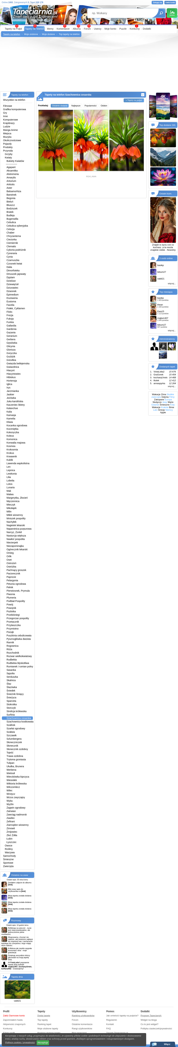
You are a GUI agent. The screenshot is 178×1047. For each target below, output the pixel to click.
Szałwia (11, 732)
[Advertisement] (89, 65)
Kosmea (11, 446)
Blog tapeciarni (79, 1033)
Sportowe (8, 862)
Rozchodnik (13, 652)
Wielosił (11, 773)
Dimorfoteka (13, 270)
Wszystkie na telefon (14, 99)
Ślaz (9, 683)
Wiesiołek (12, 780)
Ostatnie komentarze (82, 1024)
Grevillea (11, 360)
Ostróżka (11, 566)
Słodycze (157, 402)
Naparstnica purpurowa (19, 528)
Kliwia (10, 422)
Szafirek (11, 725)
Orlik (9, 556)
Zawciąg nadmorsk (17, 814)
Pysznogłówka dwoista (19, 639)
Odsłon (104, 106)
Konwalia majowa (16, 442)
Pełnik (10, 587)
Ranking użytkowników (83, 1015)
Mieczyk (11, 504)
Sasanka (11, 670)
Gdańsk (155, 404)
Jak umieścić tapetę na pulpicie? (122, 1015)
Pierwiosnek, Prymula (18, 590)
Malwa (10, 494)
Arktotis (11, 184)
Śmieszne (8, 859)
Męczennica (13, 501)
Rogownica (12, 645)
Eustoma (11, 301)
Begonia (11, 198)
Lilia (9, 477)
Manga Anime (10, 130)
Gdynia (165, 397)
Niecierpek (12, 542)
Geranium (12, 336)
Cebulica (11, 222)
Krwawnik (12, 456)
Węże (170, 402)
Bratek (10, 212)
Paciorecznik (13, 573)
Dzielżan (11, 280)
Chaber (10, 232)
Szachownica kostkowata (20, 721)
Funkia (10, 322)
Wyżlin (10, 804)
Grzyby (8, 154)
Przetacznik (13, 621)
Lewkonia (12, 473)
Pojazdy (7, 143)
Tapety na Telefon (34, 28)
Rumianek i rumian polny (20, 666)
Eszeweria (12, 298)
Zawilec (11, 818)
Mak (9, 490)
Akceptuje (42, 1042)
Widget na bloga (149, 1020)
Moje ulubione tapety (47, 1028)
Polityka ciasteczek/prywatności (156, 1028)
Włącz (167, 1044)
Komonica (12, 439)
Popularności (90, 106)
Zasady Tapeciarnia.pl (117, 1033)
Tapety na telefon (11, 34)
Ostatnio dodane (59, 106)
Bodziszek (12, 208)
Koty (172, 404)
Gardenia (12, 329)
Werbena (11, 769)
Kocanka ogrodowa (17, 425)
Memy (50, 28)
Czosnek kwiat (14, 263)
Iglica (9, 384)
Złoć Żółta (12, 835)
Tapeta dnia (17, 977)
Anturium (11, 181)
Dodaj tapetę (43, 1015)
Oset (9, 559)
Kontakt (110, 1024)
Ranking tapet (44, 1024)
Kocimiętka (12, 429)
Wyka (10, 800)
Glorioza (11, 349)
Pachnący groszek (16, 570)
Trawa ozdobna (15, 756)
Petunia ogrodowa (16, 583)
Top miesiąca (165, 292)
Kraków (164, 407)
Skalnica (11, 680)
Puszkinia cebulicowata (19, 635)
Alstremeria (13, 174)
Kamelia (11, 418)
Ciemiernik (12, 243)
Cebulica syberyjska (17, 225)
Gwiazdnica (13, 367)
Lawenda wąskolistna (18, 463)
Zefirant (11, 821)
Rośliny (9, 849)
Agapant (11, 167)
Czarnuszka (13, 260)
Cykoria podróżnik (16, 249)
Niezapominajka (15, 546)
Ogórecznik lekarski (17, 549)
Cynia (10, 256)
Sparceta (11, 701)
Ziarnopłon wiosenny (18, 825)
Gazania (11, 332)
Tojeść (10, 752)
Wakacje (156, 394)
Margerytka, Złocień (17, 497)
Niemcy (169, 410)
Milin (9, 511)
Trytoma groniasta (16, 759)
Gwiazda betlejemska (18, 363)
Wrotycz (11, 794)
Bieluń (10, 201)
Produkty (8, 147)
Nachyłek (12, 521)
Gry (5, 112)
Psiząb (10, 632)
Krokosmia (12, 449)
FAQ (108, 1028)
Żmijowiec (12, 831)
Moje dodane (48, 34)
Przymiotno (13, 628)
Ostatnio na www (19, 875)
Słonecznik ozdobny (17, 749)
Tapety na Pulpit (13, 28)
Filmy (172, 397)
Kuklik (10, 460)
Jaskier (10, 394)
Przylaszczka (14, 625)
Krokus (10, 453)
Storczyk (11, 707)
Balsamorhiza (14, 191)
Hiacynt (11, 370)
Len (8, 466)
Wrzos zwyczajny (16, 797)
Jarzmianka (13, 391)
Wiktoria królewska (17, 783)
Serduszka (12, 676)
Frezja (10, 315)
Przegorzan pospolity (18, 618)
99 (89, 26)
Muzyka (7, 137)
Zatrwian (11, 811)
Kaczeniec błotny (16, 404)
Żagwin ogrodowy (16, 807)
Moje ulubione (31, 34)
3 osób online (166, 258)
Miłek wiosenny (15, 515)
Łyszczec (12, 842)
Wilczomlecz (13, 787)
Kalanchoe (12, 408)
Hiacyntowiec (14, 373)
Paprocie (11, 577)
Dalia (9, 267)
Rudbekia (12, 659)
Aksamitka (12, 170)
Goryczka (12, 353)
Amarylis (11, 177)
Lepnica (11, 470)
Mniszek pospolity (16, 518)
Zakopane (159, 399)
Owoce (8, 845)
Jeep (164, 402)
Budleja (11, 215)
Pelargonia (12, 580)
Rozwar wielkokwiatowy (19, 656)
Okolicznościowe (12, 140)
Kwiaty (8, 157)
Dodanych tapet (167, 366)
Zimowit (11, 828)
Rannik (10, 642)
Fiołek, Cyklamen (16, 308)
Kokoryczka (13, 432)
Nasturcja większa (16, 535)
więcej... (172, 283)
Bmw (171, 407)
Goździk (11, 356)
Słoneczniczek (14, 742)
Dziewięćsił (12, 284)
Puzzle (123, 28)
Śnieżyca (11, 697)
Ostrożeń (11, 563)
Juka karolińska (15, 401)
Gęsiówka (12, 342)
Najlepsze (75, 106)
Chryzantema (14, 236)
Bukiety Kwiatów (15, 161)
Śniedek (11, 690)
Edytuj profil (9, 1033)
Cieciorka (12, 239)
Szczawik (12, 735)
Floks (9, 311)
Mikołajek (12, 508)
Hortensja (12, 380)
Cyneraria (12, 253)
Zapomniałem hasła (13, 1020)
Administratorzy (167, 339)
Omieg (10, 552)
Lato (155, 410)
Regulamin (111, 1020)
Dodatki (147, 28)
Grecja (161, 410)
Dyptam (11, 277)
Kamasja (11, 415)
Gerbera (11, 339)
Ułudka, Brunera (15, 766)
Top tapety (42, 1020)
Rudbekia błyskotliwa (18, 663)
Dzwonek (12, 291)
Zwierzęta (8, 866)
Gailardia (11, 325)
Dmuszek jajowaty (16, 274)
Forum (87, 28)
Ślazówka (12, 687)
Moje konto (110, 28)
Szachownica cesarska (19, 718)
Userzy (97, 28)
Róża (9, 649)
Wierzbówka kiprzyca (18, 776)
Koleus (10, 435)
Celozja (11, 229)
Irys (8, 387)
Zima (163, 394)
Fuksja (10, 318)
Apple (163, 412)
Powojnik (11, 608)
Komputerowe (10, 119)
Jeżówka (11, 398)
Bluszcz (11, 205)
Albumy (77, 28)
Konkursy (135, 28)
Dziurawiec (12, 287)
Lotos (9, 484)
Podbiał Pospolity (16, 601)
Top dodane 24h (167, 125)
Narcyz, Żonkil (14, 532)
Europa (168, 399)
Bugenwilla (12, 218)
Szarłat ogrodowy (16, 728)
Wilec (9, 790)
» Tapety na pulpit (134, 100)
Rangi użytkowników (82, 1028)
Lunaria (11, 487)
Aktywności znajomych (14, 1024)
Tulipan (10, 763)
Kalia (9, 411)
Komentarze (63, 28)
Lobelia (10, 480)
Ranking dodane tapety (49, 1033)
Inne (5, 116)
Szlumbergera (14, 738)
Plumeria (11, 597)
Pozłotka (11, 611)
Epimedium (13, 294)
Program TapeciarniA (151, 1015)
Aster (9, 187)
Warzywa (10, 852)
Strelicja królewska (16, 711)
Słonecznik (12, 745)
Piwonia (11, 594)
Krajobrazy (9, 123)
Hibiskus (11, 377)
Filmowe (7, 106)
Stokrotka (12, 704)
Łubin (9, 838)
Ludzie (6, 126)
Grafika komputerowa (14, 109)
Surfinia (11, 714)
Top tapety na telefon (69, 34)
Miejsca (7, 133)
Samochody (9, 856)
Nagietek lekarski (16, 525)
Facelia (10, 305)
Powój (10, 604)
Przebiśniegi (13, 614)
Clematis (11, 246)
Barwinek (12, 194)
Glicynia (11, 346)
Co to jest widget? (149, 1024)
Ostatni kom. (165, 193)
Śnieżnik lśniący (15, 694)
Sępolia (11, 673)
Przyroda (8, 150)
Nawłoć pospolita (16, 539)
